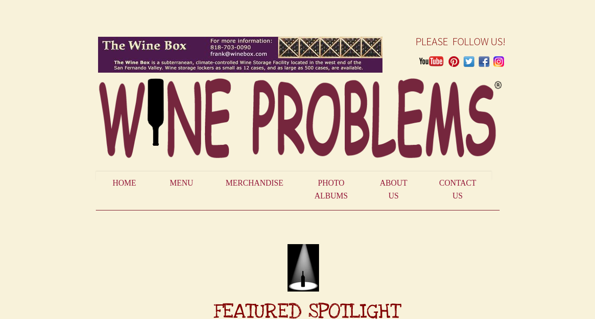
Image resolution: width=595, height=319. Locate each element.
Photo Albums (331, 189)
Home (124, 183)
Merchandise (254, 183)
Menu (181, 183)
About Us (393, 189)
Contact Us (458, 189)
